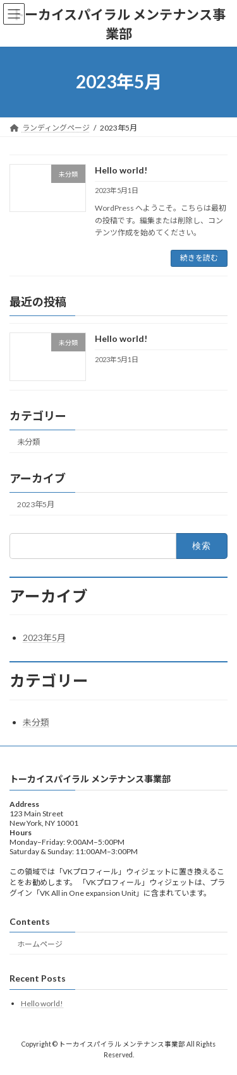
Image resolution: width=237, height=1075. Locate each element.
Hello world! (121, 170)
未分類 (28, 441)
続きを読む (199, 257)
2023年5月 (35, 504)
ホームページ (40, 944)
